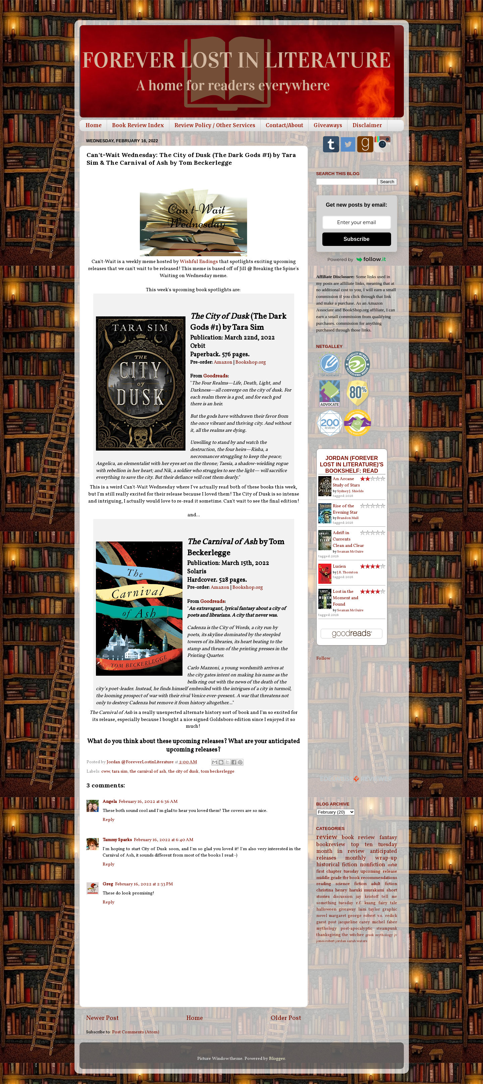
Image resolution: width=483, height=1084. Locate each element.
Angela (110, 801)
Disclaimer (367, 125)
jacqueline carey (354, 922)
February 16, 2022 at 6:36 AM (148, 801)
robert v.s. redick (380, 916)
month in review (340, 851)
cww (105, 771)
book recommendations (373, 878)
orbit (392, 865)
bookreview (330, 844)
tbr (345, 878)
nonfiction (372, 865)
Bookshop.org (250, 362)
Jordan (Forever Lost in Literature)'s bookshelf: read (352, 464)
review (326, 837)
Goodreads (215, 376)
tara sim (119, 771)
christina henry (331, 890)
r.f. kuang (366, 903)
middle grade (329, 878)
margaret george (345, 916)
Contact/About (284, 125)
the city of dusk (183, 771)
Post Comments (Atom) (135, 1032)
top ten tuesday (374, 844)
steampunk (386, 928)
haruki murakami (366, 890)
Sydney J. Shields (350, 491)
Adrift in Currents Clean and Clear (348, 539)
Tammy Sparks (117, 840)
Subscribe (356, 239)
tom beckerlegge (217, 771)
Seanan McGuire (350, 551)
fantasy (388, 837)
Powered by (356, 259)
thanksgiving (328, 935)
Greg (108, 884)
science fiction (351, 884)
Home (94, 125)
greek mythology (379, 935)
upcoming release (379, 871)
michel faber (384, 922)
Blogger (277, 1058)
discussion (343, 896)
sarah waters (357, 941)
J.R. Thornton (347, 572)
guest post (326, 922)
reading (323, 884)
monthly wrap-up (371, 858)
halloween (326, 909)
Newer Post (102, 1018)
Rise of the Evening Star (345, 509)
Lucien (339, 566)
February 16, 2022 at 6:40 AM (164, 840)
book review (358, 837)
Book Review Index (138, 125)
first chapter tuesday (337, 871)
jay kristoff (367, 896)
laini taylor (369, 909)
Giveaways (328, 125)
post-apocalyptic (356, 928)
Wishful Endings (199, 261)
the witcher (353, 935)
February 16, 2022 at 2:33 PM (144, 884)
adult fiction (384, 884)
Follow (323, 658)
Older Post (286, 1018)
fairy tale (387, 903)
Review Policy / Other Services (214, 125)
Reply (108, 820)
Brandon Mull (348, 518)
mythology (326, 928)
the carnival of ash (148, 771)
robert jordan (335, 941)
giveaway (347, 909)
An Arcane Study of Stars (346, 482)
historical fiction (337, 865)
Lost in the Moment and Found (345, 598)
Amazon (223, 362)
